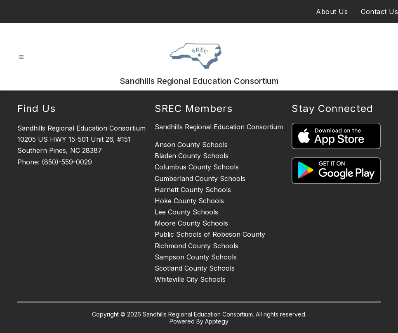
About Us (332, 11)
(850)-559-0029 (67, 162)
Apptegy (216, 321)
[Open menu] (21, 57)
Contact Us (379, 11)
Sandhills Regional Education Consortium (219, 127)
